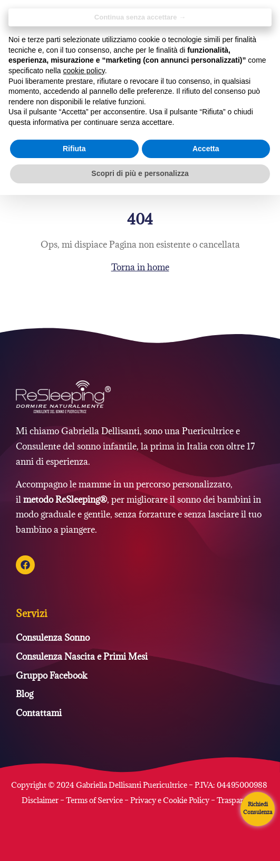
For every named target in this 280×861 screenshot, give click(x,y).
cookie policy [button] (84, 70)
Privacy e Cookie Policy (169, 800)
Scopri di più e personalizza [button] (139, 173)
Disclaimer (41, 800)
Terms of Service (94, 800)
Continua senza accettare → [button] (140, 17)
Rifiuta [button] (74, 148)
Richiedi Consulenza (257, 808)
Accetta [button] (205, 148)
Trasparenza (238, 800)
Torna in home (140, 267)
